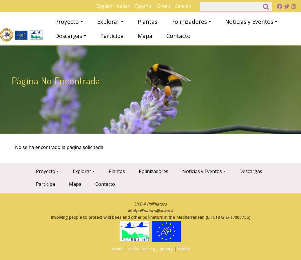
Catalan (183, 6)
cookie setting (141, 249)
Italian (123, 6)
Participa (112, 36)
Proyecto (67, 22)
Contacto (178, 36)
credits (183, 249)
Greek (163, 6)
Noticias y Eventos (249, 22)
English (104, 6)
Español (143, 6)
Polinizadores (189, 22)
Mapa (145, 36)
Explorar (108, 22)
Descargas (68, 36)
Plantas (147, 22)
